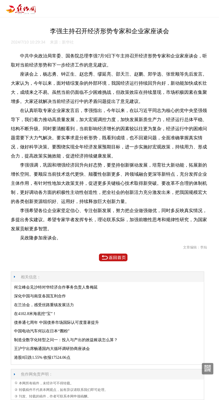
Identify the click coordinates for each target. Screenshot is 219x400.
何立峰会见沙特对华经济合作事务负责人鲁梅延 (56, 287)
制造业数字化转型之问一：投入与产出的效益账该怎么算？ (66, 340)
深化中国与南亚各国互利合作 (40, 296)
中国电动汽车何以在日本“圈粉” (41, 331)
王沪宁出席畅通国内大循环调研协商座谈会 (52, 349)
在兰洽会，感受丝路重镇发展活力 (44, 305)
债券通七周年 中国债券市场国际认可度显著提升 (56, 322)
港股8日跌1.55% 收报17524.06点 (42, 357)
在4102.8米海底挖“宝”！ (35, 314)
